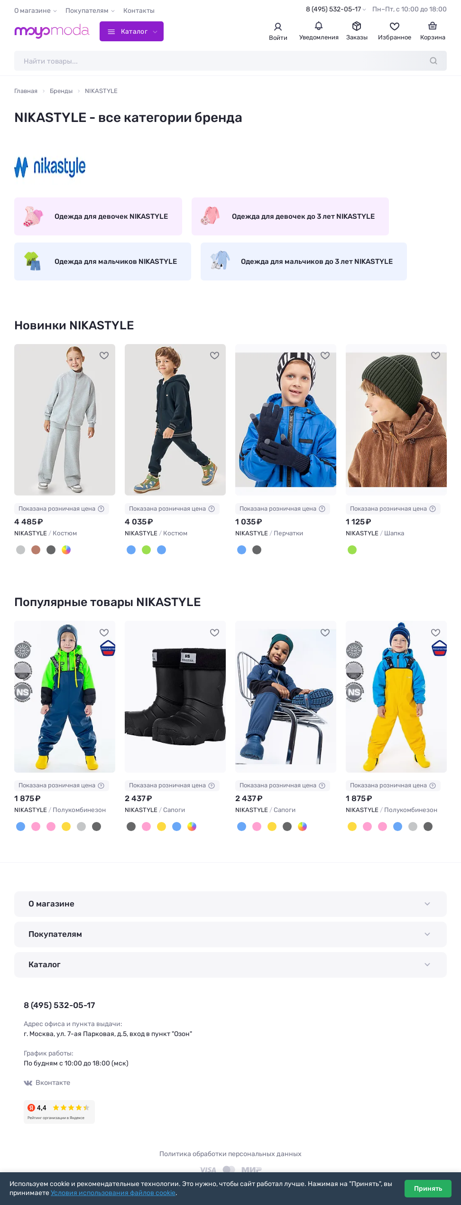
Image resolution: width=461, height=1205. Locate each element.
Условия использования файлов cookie (113, 1193)
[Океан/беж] (161, 549)
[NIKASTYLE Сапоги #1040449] (175, 697)
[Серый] (81, 826)
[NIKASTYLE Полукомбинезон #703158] (396, 697)
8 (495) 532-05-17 (333, 9)
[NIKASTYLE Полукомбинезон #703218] (64, 697)
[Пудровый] (35, 826)
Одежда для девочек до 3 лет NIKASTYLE (287, 216)
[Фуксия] (146, 826)
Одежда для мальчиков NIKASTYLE (99, 261)
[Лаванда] (66, 549)
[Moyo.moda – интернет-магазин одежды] (52, 31)
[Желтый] (66, 826)
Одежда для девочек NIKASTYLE (94, 216)
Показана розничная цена (61, 509)
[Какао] (35, 549)
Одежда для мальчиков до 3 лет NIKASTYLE (300, 261)
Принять (428, 1189)
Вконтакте (46, 1082)
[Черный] (51, 549)
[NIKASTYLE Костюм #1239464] (175, 420)
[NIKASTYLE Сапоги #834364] (285, 697)
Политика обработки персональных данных (231, 1153)
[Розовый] (51, 826)
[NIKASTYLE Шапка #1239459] (396, 420)
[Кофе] (191, 826)
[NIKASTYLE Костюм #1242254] (64, 420)
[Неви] (241, 549)
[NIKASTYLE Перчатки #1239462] (285, 420)
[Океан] (131, 549)
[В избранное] (104, 355)
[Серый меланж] (20, 549)
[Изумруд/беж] (146, 549)
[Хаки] (352, 549)
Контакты (139, 11)
